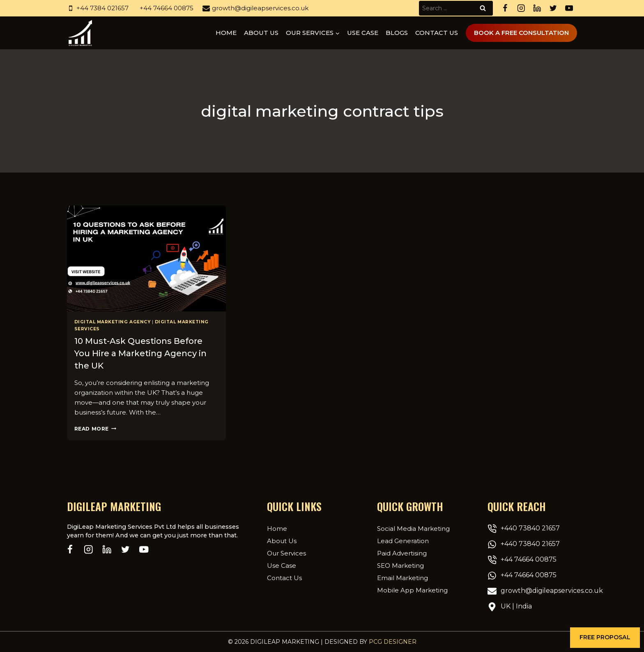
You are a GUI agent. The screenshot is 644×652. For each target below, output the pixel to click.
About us (261, 33)
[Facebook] (505, 8)
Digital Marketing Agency (112, 322)
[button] (605, 637)
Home (226, 33)
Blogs (397, 33)
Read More (95, 429)
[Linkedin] (537, 8)
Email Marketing (402, 578)
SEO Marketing (400, 565)
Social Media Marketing (413, 528)
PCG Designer (392, 641)
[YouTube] (569, 8)
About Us (282, 541)
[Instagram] (521, 8)
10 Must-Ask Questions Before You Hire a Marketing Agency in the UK (140, 353)
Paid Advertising (402, 553)
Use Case (362, 33)
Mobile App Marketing (412, 590)
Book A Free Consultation (521, 33)
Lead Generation (403, 541)
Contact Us (436, 33)
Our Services (286, 553)
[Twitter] (553, 8)
